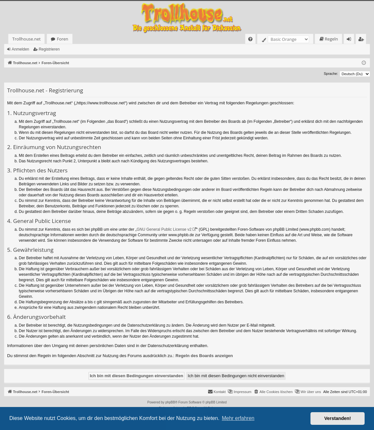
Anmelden (20, 49)
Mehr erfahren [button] (238, 418)
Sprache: (331, 74)
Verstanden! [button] (337, 418)
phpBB (170, 402)
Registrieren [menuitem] (362, 40)
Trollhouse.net (26, 39)
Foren (62, 39)
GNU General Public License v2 (164, 229)
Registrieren (49, 49)
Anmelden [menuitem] (350, 40)
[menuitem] (250, 39)
